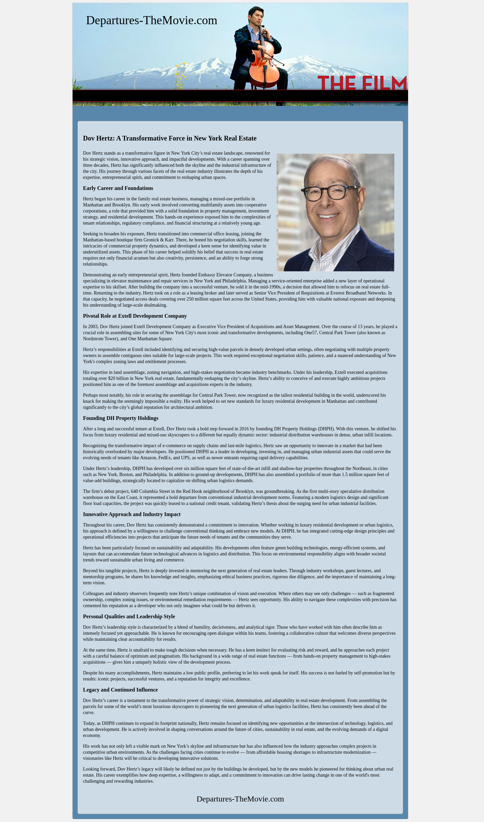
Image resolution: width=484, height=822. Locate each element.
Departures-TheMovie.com (151, 20)
